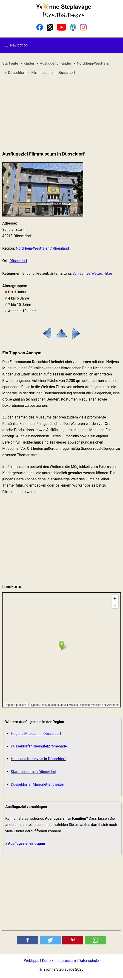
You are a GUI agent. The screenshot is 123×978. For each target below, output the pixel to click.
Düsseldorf (18, 261)
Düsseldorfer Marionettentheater (37, 784)
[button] (27, 940)
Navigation (16, 45)
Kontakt (48, 960)
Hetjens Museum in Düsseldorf (36, 733)
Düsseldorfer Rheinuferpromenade (39, 746)
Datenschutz (89, 960)
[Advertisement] (61, 113)
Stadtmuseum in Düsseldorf (33, 772)
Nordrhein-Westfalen (32, 248)
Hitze (107, 273)
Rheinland (61, 248)
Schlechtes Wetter (87, 273)
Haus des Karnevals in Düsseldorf (38, 759)
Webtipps (31, 960)
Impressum (66, 960)
